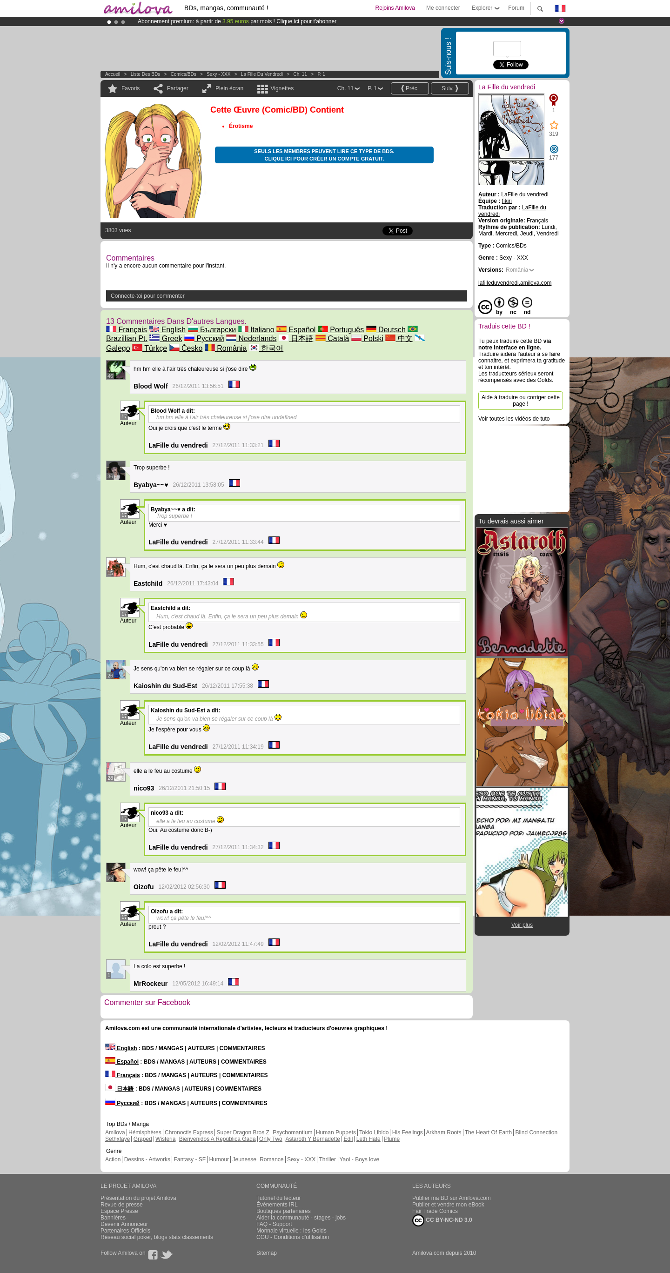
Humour (219, 1159)
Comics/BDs (183, 74)
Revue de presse (121, 1204)
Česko (186, 348)
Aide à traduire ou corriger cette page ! (521, 400)
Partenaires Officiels (125, 1230)
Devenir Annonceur (124, 1224)
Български (212, 330)
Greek (165, 338)
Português (341, 330)
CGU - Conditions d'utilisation (292, 1237)
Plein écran (229, 88)
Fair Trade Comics (435, 1211)
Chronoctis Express (189, 1132)
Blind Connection (536, 1132)
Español (295, 330)
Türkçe (149, 348)
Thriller (328, 1159)
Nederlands (251, 338)
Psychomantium (292, 1132)
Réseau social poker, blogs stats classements (156, 1237)
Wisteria (165, 1139)
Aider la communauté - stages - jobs (301, 1217)
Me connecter (443, 8)
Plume (392, 1139)
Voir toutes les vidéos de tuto (513, 418)
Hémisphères (144, 1132)
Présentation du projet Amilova (138, 1198)
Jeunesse (244, 1159)
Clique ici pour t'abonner (306, 21)
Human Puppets (336, 1132)
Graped (143, 1139)
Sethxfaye (117, 1139)
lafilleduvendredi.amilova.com (514, 283)
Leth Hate (368, 1139)
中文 (398, 338)
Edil (348, 1139)
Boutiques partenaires (283, 1211)
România (226, 348)
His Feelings (407, 1132)
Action (113, 1159)
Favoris (130, 88)
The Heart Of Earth (488, 1132)
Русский (204, 338)
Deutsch (386, 330)
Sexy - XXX (218, 74)
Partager (177, 88)
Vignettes (282, 88)
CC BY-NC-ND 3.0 (442, 1220)
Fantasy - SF (190, 1159)
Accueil (112, 74)
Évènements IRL (277, 1204)
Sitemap (266, 1253)
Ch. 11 (300, 74)
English (167, 330)
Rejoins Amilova (395, 8)
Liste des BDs (145, 74)
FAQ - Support (274, 1224)
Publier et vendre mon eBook (448, 1204)
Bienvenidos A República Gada (217, 1139)
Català (332, 338)
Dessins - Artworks (147, 1159)
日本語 (296, 338)
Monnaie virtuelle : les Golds (291, 1230)
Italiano (256, 330)
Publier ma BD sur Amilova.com (451, 1198)
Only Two (270, 1139)
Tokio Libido (374, 1132)
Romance (271, 1159)
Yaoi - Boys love (359, 1159)
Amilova (115, 1132)
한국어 (266, 348)
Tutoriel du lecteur (278, 1198)
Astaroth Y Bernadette (312, 1139)
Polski (367, 338)
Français (126, 330)
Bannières (113, 1217)
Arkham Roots (444, 1132)
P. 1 (321, 74)
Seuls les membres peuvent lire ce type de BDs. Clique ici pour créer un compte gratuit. (324, 154)
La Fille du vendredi (262, 74)
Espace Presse (119, 1211)
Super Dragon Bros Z (242, 1132)
